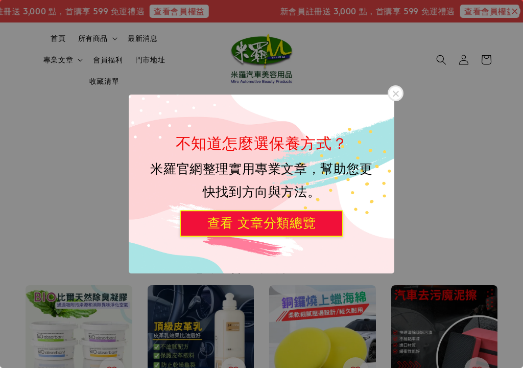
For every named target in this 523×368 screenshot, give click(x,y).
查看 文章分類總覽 (261, 223)
